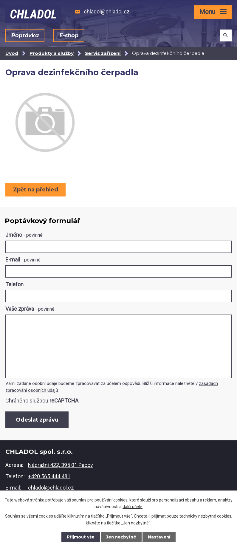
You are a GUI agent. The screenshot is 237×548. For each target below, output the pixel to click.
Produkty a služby (52, 53)
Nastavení (159, 537)
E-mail (23, 259)
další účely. (132, 506)
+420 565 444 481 (49, 477)
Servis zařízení (103, 53)
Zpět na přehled (35, 189)
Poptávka (25, 35)
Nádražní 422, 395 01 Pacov (60, 466)
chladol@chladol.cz (51, 488)
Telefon (14, 284)
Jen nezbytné (121, 537)
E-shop (68, 35)
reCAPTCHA (63, 400)
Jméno (24, 235)
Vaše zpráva (30, 309)
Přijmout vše (80, 537)
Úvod (11, 53)
